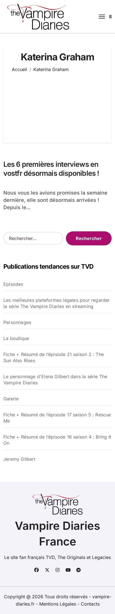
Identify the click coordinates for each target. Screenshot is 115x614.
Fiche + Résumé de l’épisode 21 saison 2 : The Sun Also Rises (53, 357)
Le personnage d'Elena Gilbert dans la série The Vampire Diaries (55, 379)
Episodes (13, 284)
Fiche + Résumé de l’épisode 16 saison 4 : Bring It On (57, 440)
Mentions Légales (58, 604)
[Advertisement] (57, 104)
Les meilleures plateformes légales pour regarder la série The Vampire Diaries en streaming (56, 303)
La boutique (16, 338)
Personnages (17, 322)
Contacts (90, 604)
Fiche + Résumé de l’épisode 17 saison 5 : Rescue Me (57, 418)
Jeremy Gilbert (19, 459)
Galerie (11, 398)
